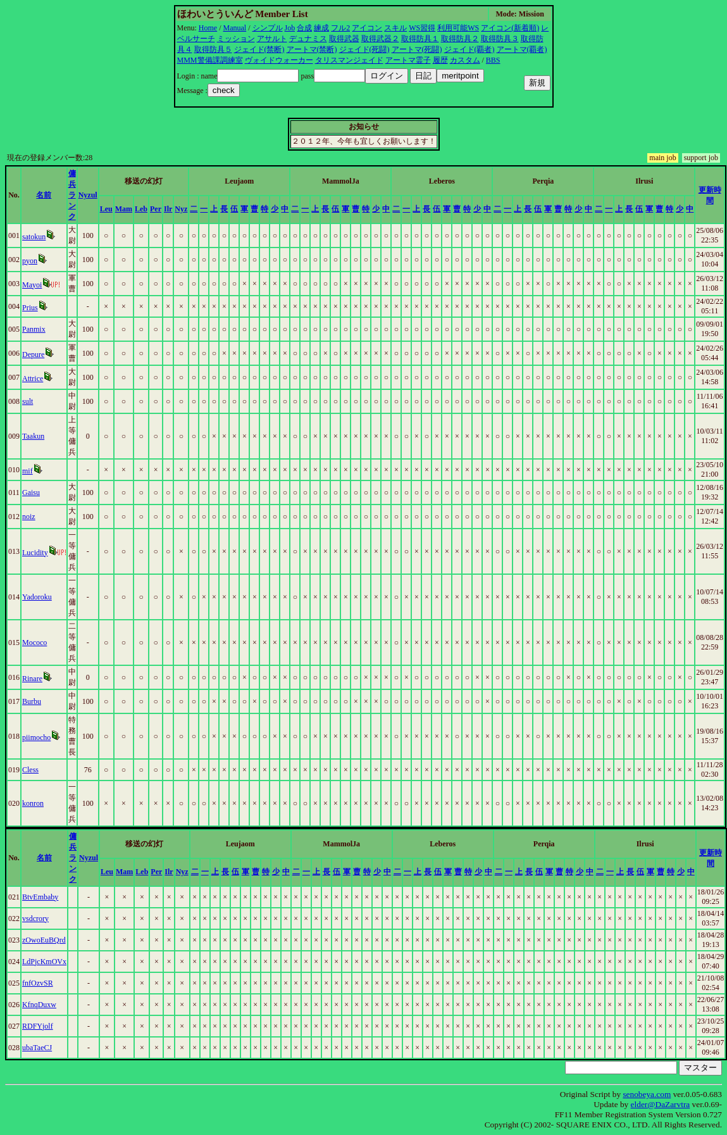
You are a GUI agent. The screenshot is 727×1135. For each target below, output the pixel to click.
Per (155, 208)
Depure (33, 354)
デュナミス (308, 38)
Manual (235, 27)
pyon (29, 260)
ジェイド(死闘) (364, 49)
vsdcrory (35, 918)
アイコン (367, 27)
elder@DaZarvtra (660, 1104)
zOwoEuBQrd (44, 940)
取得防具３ (500, 38)
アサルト (272, 38)
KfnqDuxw (39, 1004)
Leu (106, 208)
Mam (123, 208)
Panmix (34, 329)
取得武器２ (380, 38)
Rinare (32, 678)
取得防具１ (420, 38)
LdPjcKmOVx (44, 961)
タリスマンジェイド (349, 60)
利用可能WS (458, 27)
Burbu (31, 701)
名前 (43, 195)
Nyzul (87, 195)
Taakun (33, 436)
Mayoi (32, 284)
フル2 (340, 27)
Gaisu (31, 492)
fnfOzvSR (37, 983)
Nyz (181, 208)
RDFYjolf (37, 1026)
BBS (493, 60)
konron (33, 803)
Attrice (32, 378)
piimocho (36, 737)
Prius (30, 307)
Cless (30, 769)
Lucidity (35, 552)
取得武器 (344, 38)
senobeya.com (647, 1094)
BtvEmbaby (40, 897)
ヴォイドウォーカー (279, 60)
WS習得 (422, 27)
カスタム (465, 60)
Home (208, 27)
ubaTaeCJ (37, 1047)
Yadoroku (37, 597)
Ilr (168, 208)
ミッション (236, 38)
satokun (34, 236)
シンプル (267, 27)
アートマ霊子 (408, 60)
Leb (141, 208)
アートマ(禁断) (312, 49)
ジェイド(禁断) (259, 49)
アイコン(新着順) (510, 27)
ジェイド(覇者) (469, 49)
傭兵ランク (72, 195)
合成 (304, 27)
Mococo (34, 642)
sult (27, 401)
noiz (28, 516)
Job (290, 27)
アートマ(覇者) (522, 49)
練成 (321, 27)
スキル (395, 27)
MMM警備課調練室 (210, 60)
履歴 (440, 60)
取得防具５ (213, 49)
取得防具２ (460, 38)
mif (27, 471)
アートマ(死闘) (417, 49)
